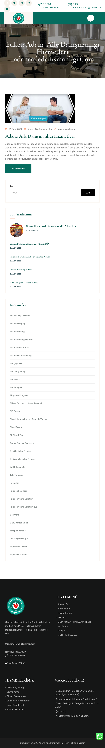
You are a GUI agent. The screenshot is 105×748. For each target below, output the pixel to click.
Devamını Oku (18, 169)
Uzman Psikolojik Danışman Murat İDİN (30, 243)
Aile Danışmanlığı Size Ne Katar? (72, 716)
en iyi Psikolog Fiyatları (21, 451)
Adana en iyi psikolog (20, 316)
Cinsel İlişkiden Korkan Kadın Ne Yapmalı (29, 419)
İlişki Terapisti (16, 475)
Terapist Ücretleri (18, 531)
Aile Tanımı (15, 380)
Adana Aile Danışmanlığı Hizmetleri (40, 136)
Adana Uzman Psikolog (21, 356)
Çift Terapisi (16, 411)
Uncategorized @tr (19, 539)
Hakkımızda (64, 608)
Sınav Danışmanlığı (19, 523)
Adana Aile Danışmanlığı (38, 129)
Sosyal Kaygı (13, 692)
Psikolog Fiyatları (18, 491)
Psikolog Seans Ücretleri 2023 (24, 507)
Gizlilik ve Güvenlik (67, 635)
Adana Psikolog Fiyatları (21, 340)
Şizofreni (14, 515)
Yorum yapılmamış (64, 129)
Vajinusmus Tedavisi (19, 555)
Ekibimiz (62, 617)
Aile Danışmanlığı (18, 372)
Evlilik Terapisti (17, 467)
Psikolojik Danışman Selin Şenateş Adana (30, 256)
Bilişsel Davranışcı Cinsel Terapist (26, 403)
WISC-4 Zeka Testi (16, 709)
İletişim (61, 630)
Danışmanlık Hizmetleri (18, 700)
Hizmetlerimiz (65, 613)
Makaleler (14, 483)
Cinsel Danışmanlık (16, 696)
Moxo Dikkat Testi (15, 705)
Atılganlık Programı (19, 395)
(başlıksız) (61, 711)
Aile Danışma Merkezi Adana (24, 282)
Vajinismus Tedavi (18, 547)
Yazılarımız (63, 626)
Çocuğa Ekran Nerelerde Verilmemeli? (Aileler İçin (51, 225)
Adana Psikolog (17, 332)
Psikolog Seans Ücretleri (21, 499)
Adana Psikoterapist (20, 348)
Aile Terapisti (16, 387)
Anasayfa (63, 604)
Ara (11, 186)
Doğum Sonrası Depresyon (22, 443)
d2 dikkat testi (17, 435)
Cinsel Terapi (16, 427)
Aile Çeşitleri (16, 364)
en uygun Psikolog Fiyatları (23, 459)
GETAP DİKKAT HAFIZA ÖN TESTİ (74, 622)
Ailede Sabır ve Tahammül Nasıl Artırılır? (76, 699)
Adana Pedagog (17, 324)
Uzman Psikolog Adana (21, 269)
